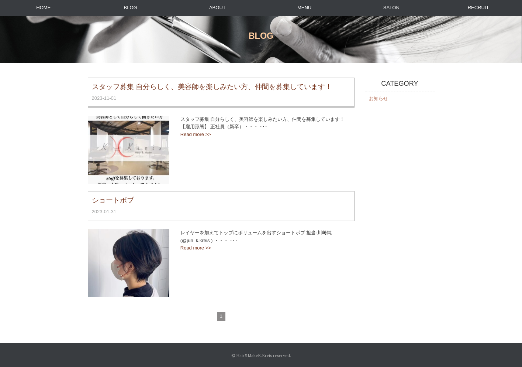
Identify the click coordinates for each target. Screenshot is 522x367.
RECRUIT (478, 7)
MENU (304, 7)
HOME (43, 7)
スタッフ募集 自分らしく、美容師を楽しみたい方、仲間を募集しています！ (212, 87)
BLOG (130, 7)
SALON (391, 7)
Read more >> (195, 134)
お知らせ (378, 98)
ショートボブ (113, 200)
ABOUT (217, 7)
